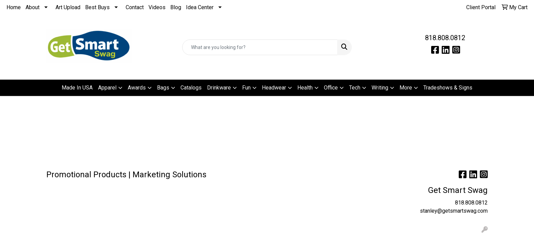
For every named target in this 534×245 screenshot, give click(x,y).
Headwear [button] (274, 87)
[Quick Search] (260, 47)
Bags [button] (163, 87)
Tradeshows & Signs (447, 87)
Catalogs (191, 87)
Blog (175, 7)
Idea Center (200, 7)
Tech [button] (354, 87)
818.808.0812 (445, 38)
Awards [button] (137, 87)
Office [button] (331, 87)
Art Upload (68, 7)
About (33, 7)
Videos (157, 7)
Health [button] (305, 87)
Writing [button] (380, 87)
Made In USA (77, 87)
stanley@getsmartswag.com (454, 211)
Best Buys (97, 7)
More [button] (405, 87)
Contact (135, 7)
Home (13, 7)
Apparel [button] (107, 87)
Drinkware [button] (219, 87)
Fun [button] (246, 87)
